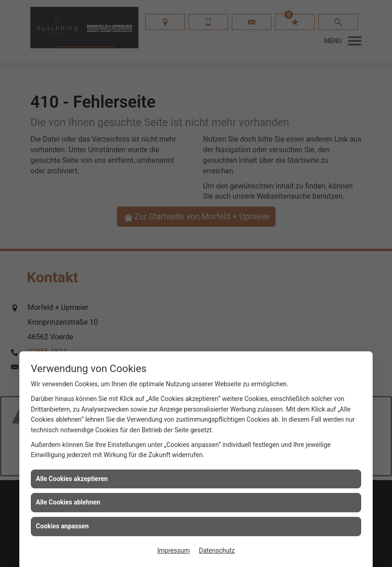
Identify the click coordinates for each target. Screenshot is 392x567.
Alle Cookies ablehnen (68, 502)
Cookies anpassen (62, 526)
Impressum (173, 550)
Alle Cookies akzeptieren (72, 478)
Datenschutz (217, 550)
